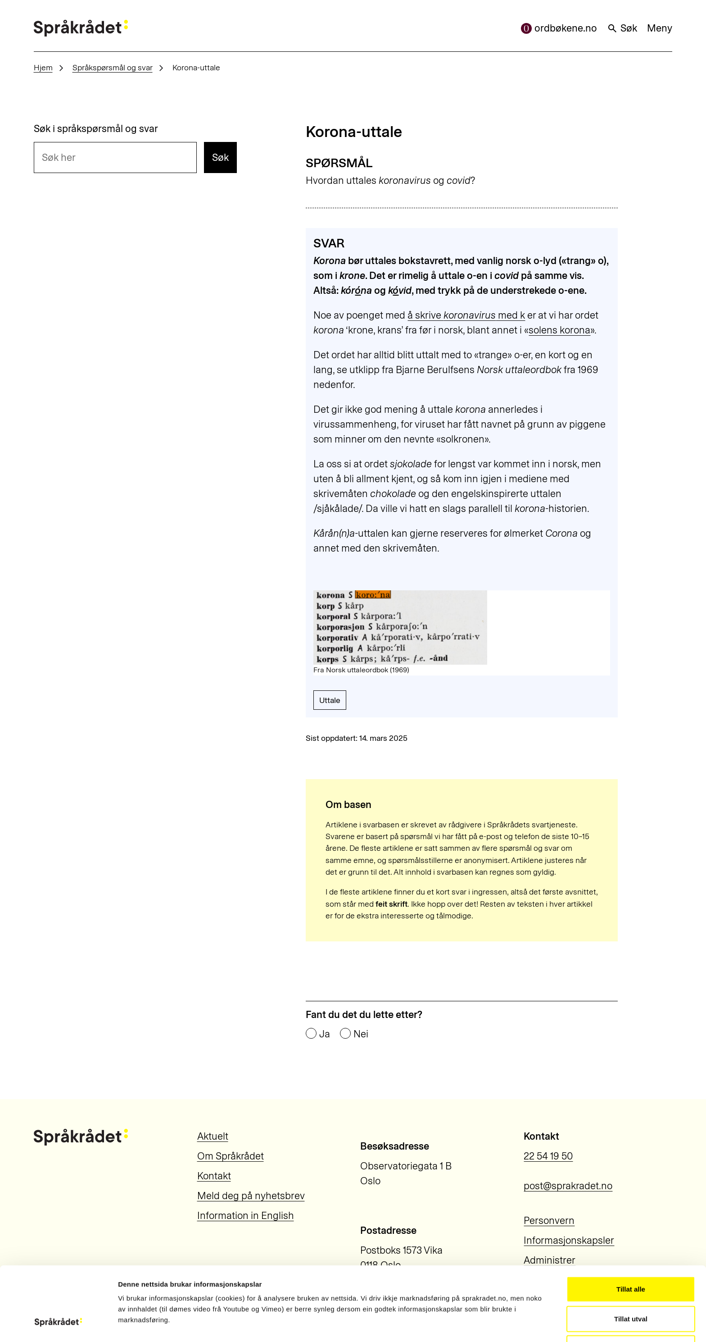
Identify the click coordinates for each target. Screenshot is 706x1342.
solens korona (559, 330)
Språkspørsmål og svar (112, 67)
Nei (360, 1034)
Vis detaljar (499, 1324)
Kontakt (214, 1176)
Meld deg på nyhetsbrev (251, 1196)
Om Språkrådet (230, 1156)
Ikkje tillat (630, 1283)
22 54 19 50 (548, 1156)
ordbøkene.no (559, 28)
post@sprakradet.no (568, 1186)
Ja (324, 1034)
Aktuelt (212, 1136)
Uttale (329, 700)
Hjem (43, 67)
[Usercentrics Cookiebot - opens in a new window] (58, 1324)
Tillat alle (630, 1224)
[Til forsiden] (81, 28)
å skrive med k (466, 315)
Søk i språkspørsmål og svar (96, 128)
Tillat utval (630, 1254)
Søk (622, 28)
